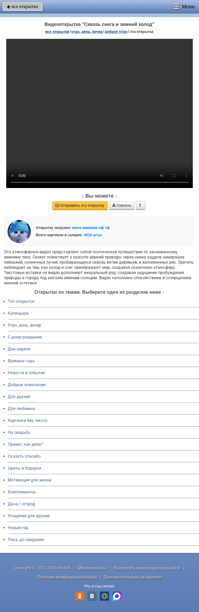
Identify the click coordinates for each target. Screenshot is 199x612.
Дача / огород (21, 503)
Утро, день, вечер (24, 325)
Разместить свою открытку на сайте (147, 568)
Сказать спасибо (24, 456)
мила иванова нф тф (91, 228)
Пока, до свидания (26, 539)
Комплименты (21, 491)
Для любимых (21, 408)
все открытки (22, 6)
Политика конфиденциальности (67, 577)
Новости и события (26, 372)
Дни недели (19, 349)
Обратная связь (92, 568)
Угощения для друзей (28, 515)
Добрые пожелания (27, 384)
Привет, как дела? (25, 444)
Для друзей (19, 396)
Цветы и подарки (24, 468)
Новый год (18, 527)
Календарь (18, 313)
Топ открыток (21, 301)
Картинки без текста (27, 420)
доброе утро (116, 32)
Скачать (121, 205)
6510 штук (93, 235)
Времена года (21, 360)
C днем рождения (25, 337)
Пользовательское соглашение (132, 577)
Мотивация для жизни (29, 480)
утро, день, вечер (87, 32)
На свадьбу (19, 432)
